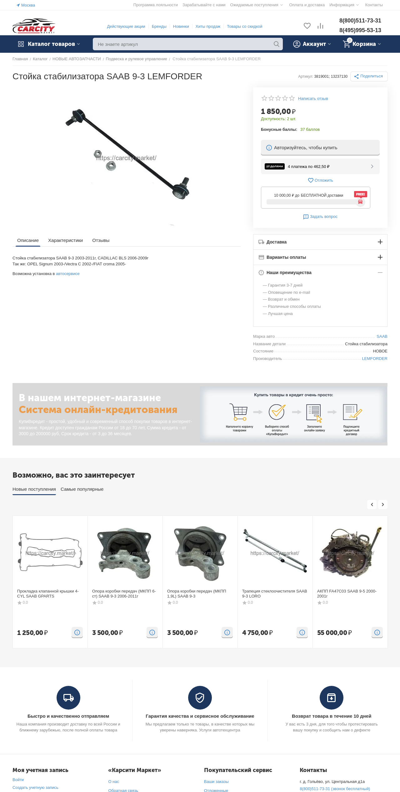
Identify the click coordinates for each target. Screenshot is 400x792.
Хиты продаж (208, 26)
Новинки (181, 26)
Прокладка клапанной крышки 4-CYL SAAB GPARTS (48, 593)
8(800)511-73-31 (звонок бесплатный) (335, 788)
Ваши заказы (216, 781)
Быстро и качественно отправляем (68, 716)
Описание (28, 240)
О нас (113, 781)
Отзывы (100, 240)
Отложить (320, 180)
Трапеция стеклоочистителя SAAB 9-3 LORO (274, 593)
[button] (369, 76)
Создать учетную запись (35, 787)
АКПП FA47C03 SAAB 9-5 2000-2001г (347, 593)
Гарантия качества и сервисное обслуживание (200, 716)
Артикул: (305, 76)
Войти (18, 779)
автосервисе (68, 273)
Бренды (159, 26)
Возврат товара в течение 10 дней (331, 716)
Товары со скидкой (244, 26)
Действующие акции (126, 26)
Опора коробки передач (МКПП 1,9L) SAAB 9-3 (196, 593)
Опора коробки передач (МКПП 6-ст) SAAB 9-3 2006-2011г (124, 593)
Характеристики (65, 240)
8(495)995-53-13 (360, 30)
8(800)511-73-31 (360, 20)
